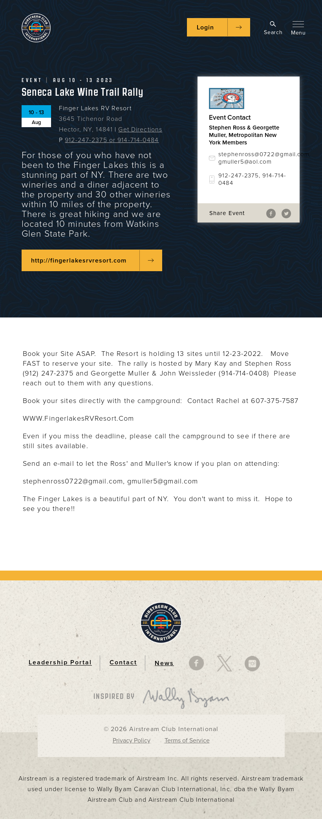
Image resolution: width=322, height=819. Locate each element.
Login (205, 27)
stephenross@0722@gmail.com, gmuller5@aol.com (253, 158)
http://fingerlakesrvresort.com (78, 260)
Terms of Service (187, 740)
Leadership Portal (60, 663)
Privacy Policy (131, 740)
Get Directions (140, 129)
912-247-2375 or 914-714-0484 (112, 140)
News (164, 663)
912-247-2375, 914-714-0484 (252, 179)
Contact (123, 663)
